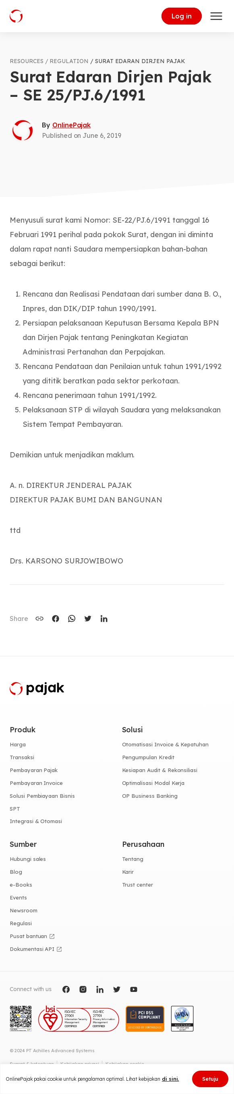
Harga (18, 744)
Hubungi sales (28, 859)
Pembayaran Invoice (36, 783)
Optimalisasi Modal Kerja (153, 783)
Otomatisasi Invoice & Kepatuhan (165, 744)
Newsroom (23, 910)
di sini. (170, 1079)
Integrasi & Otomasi (36, 821)
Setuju (210, 1079)
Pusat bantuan (28, 936)
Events (18, 897)
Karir (128, 872)
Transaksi (22, 757)
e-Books (21, 884)
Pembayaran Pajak (34, 770)
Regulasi (21, 923)
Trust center (137, 884)
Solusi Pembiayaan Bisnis (42, 796)
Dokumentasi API (32, 949)
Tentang (133, 859)
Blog (16, 872)
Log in (182, 16)
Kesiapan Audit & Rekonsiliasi (160, 770)
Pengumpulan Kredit (148, 757)
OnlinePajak (71, 125)
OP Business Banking (150, 796)
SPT (15, 808)
